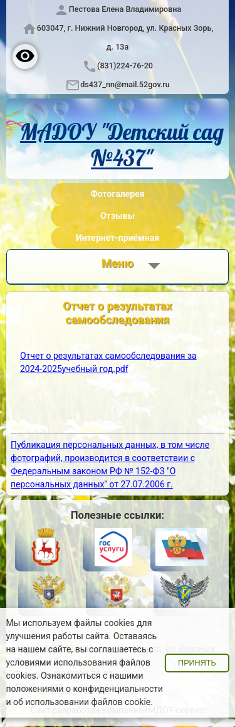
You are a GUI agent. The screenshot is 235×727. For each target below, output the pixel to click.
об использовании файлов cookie (81, 702)
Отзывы (117, 216)
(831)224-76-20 (125, 65)
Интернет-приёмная (117, 238)
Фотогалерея (117, 194)
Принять (197, 663)
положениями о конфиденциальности (84, 689)
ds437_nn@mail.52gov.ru (125, 84)
